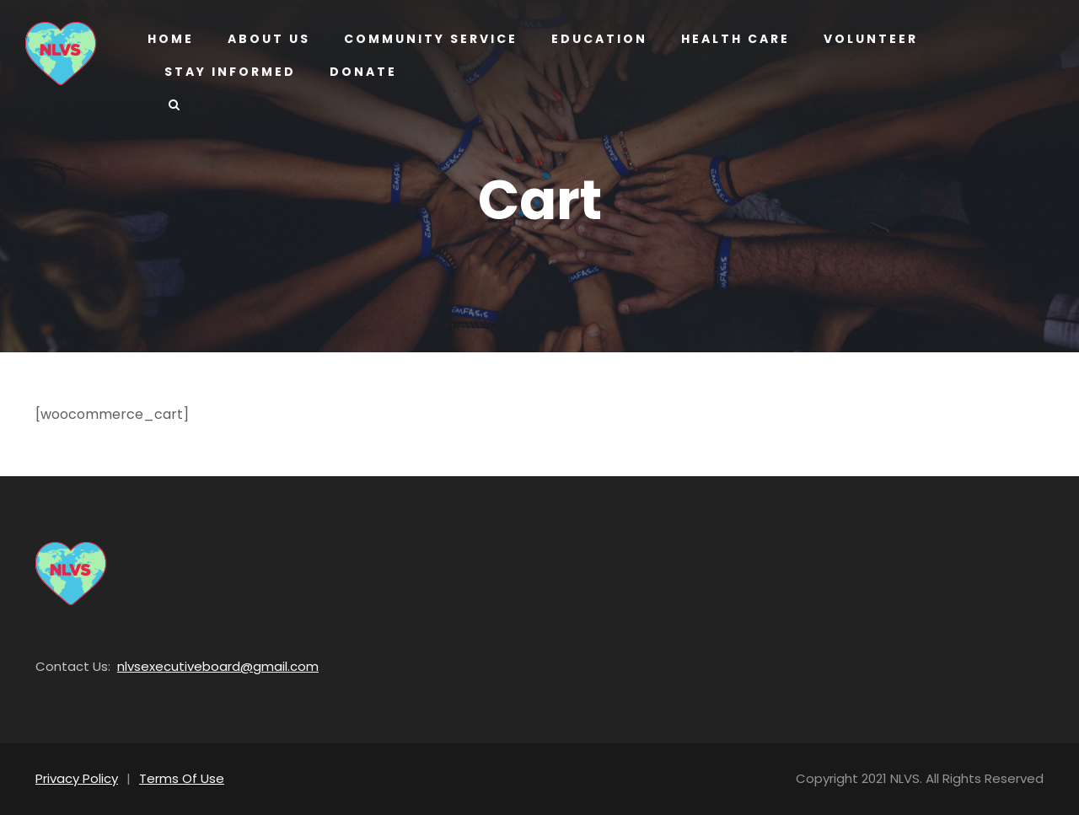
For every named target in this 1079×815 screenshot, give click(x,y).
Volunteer (865, 39)
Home (170, 39)
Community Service (427, 39)
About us (268, 39)
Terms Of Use (173, 778)
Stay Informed (228, 71)
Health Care (727, 39)
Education (592, 39)
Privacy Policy (74, 778)
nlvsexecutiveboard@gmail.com (198, 666)
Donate (358, 71)
